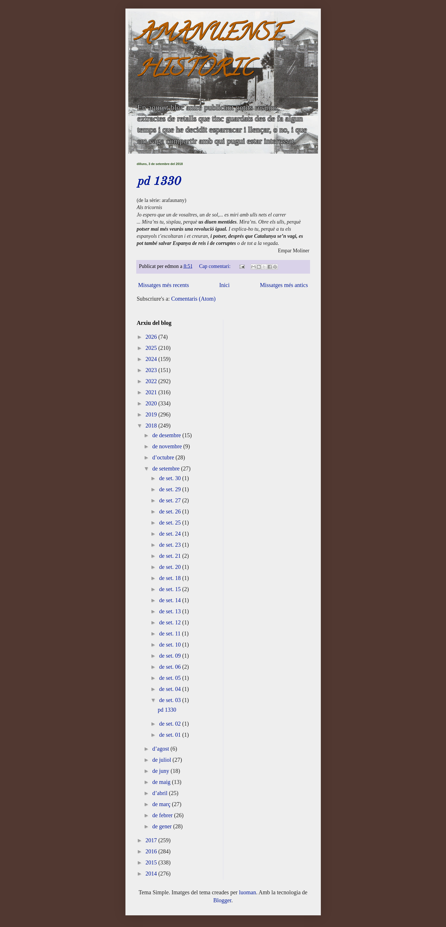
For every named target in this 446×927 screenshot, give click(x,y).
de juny (161, 771)
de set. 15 (170, 589)
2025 (151, 348)
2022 (151, 381)
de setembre (166, 468)
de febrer (163, 815)
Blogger (222, 900)
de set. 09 (170, 656)
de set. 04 (170, 689)
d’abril (160, 793)
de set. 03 (170, 700)
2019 (151, 414)
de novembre (167, 446)
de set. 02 (170, 723)
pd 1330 (158, 182)
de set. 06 (170, 667)
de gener (162, 826)
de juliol (162, 760)
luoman (247, 892)
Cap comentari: (215, 266)
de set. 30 (170, 478)
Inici (224, 285)
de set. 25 (170, 522)
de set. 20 (170, 567)
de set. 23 (170, 545)
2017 (151, 840)
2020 (151, 403)
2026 (151, 337)
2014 (151, 873)
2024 (151, 359)
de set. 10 (170, 644)
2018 (151, 425)
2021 (151, 392)
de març (162, 804)
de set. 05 (170, 678)
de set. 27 (170, 500)
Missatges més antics (284, 285)
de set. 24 (170, 533)
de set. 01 (170, 735)
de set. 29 (170, 489)
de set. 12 (170, 622)
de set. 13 (170, 611)
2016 (151, 851)
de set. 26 (170, 511)
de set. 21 (170, 556)
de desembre (167, 435)
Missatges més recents (163, 285)
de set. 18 (170, 578)
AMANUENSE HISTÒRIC (210, 53)
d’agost (161, 749)
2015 (151, 862)
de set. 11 (170, 633)
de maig (162, 782)
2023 (151, 370)
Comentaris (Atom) (193, 299)
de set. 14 (170, 600)
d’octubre (163, 457)
